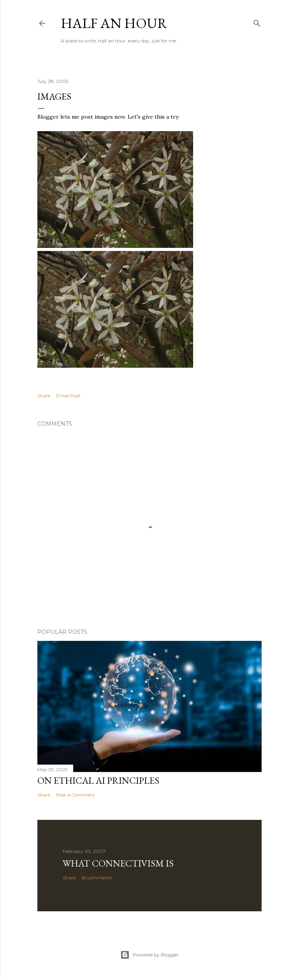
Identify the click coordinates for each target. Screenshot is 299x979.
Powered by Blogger (149, 955)
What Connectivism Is (118, 863)
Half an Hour (114, 23)
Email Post (68, 395)
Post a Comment (75, 795)
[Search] (257, 21)
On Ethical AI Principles (98, 780)
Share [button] (43, 395)
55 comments (96, 878)
